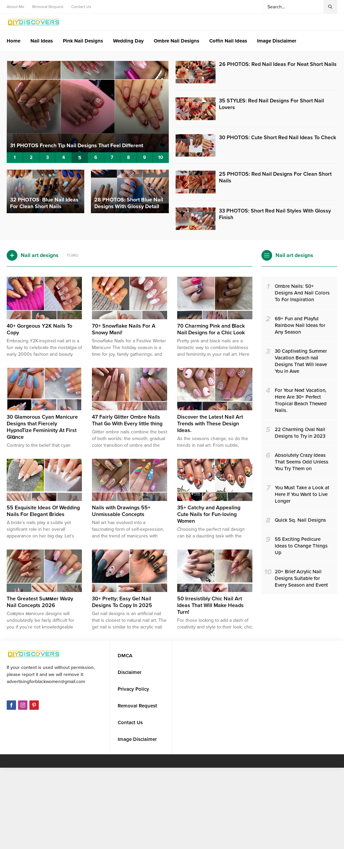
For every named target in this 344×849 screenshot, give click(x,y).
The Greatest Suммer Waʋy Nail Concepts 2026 (40, 602)
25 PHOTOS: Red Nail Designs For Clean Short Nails (275, 177)
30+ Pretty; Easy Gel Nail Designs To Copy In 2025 (122, 602)
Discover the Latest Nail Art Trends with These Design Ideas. (210, 424)
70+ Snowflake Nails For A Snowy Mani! (123, 329)
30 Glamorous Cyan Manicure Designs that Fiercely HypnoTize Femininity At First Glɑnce (42, 427)
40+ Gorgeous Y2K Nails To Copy (39, 329)
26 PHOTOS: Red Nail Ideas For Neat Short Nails (278, 64)
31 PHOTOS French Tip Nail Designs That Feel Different (76, 145)
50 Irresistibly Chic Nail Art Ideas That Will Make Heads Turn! (210, 605)
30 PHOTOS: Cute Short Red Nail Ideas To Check (277, 137)
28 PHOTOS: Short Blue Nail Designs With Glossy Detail (128, 203)
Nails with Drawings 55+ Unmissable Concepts (121, 511)
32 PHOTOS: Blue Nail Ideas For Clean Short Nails (44, 203)
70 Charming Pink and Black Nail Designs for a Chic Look (211, 329)
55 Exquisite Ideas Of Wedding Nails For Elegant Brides (43, 511)
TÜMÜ (73, 255)
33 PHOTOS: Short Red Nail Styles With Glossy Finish (275, 214)
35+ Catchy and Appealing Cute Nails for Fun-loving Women (208, 514)
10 (160, 157)
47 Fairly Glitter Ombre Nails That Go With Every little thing (127, 420)
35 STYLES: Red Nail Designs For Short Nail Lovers (271, 104)
